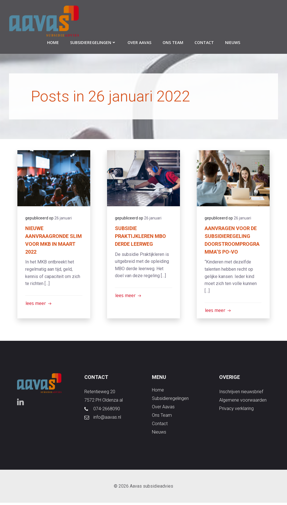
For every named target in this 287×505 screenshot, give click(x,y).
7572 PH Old (97, 401)
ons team (173, 42)
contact (204, 42)
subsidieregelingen (93, 42)
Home (53, 42)
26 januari (63, 218)
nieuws (232, 42)
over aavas (139, 42)
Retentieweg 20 (100, 393)
